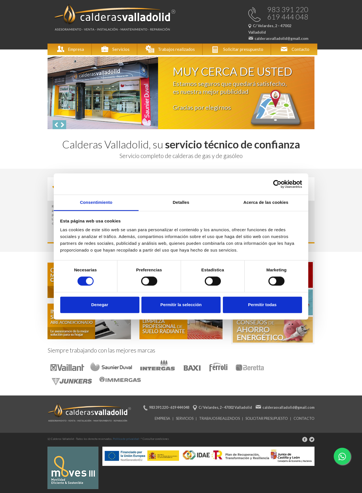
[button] (56, 124)
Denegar (99, 304)
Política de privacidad (126, 438)
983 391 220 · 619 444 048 (169, 407)
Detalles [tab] (181, 202)
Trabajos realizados (170, 49)
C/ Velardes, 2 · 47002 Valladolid (225, 407)
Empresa (69, 49)
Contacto (294, 49)
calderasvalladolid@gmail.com (288, 407)
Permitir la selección (181, 304)
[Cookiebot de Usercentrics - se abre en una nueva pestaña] (277, 184)
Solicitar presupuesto (237, 49)
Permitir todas (262, 304)
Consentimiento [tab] (96, 202)
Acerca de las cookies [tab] (266, 202)
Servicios (115, 49)
